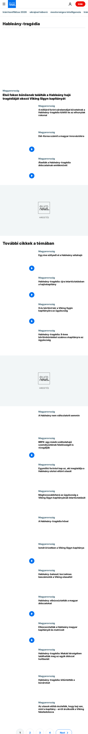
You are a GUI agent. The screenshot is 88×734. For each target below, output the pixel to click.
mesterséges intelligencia (65, 12)
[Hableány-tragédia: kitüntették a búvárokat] (61, 688)
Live (80, 3)
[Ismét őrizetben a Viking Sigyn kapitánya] (61, 555)
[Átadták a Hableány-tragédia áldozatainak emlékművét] (61, 170)
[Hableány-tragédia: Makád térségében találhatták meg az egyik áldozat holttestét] (61, 661)
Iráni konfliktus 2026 (15, 12)
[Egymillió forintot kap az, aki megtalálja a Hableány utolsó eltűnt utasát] (61, 476)
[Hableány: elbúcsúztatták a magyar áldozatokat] (61, 608)
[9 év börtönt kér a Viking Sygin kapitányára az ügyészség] (61, 316)
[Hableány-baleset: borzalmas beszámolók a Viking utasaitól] (61, 582)
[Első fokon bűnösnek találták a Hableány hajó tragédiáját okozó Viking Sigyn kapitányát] (44, 96)
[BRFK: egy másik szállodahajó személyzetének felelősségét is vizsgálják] (61, 450)
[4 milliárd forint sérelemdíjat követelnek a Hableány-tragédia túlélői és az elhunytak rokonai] (61, 117)
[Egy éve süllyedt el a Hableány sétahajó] (61, 263)
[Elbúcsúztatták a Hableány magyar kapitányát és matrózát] (61, 635)
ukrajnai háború (39, 12)
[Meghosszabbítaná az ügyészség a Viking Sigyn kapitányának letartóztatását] (61, 503)
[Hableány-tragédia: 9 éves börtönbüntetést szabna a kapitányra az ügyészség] (61, 342)
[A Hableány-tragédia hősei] (61, 529)
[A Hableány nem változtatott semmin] (61, 423)
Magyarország (11, 90)
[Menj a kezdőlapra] (12, 4)
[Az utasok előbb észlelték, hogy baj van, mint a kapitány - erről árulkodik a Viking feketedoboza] (61, 714)
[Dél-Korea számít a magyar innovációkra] (61, 144)
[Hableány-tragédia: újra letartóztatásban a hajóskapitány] (61, 289)
